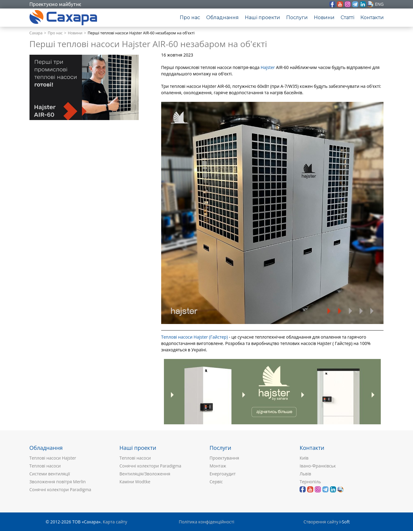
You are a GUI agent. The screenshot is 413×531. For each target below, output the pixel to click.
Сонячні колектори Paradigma (60, 489)
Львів (305, 474)
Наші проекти (262, 17)
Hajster (268, 67)
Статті (347, 17)
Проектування (224, 458)
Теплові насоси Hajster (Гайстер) (194, 337)
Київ (304, 458)
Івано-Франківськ (318, 466)
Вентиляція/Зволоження (145, 474)
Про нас (190, 17)
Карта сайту (115, 522)
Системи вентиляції (49, 474)
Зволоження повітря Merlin (57, 481)
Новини (324, 17)
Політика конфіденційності (206, 522)
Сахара (36, 33)
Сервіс (216, 481)
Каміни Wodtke (135, 481)
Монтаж (218, 466)
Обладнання (222, 17)
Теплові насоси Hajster (52, 458)
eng (379, 4)
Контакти (372, 17)
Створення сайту (321, 522)
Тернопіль (310, 481)
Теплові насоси (45, 466)
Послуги (297, 17)
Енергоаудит (223, 474)
